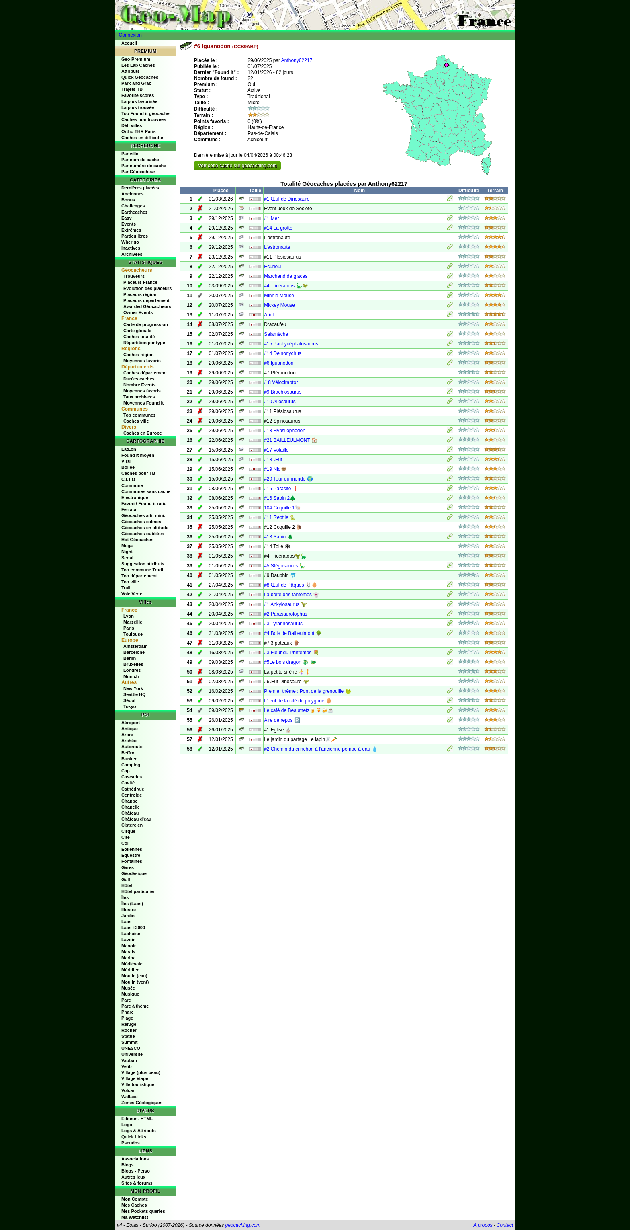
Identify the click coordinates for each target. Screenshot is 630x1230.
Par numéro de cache (143, 165)
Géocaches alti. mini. (143, 515)
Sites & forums (137, 1183)
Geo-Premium (135, 59)
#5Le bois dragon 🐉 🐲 (290, 662)
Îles (125, 897)
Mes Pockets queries (143, 1211)
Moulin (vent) (135, 981)
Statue (128, 1036)
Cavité (128, 782)
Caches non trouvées (143, 119)
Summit (129, 1042)
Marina (128, 957)
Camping (130, 764)
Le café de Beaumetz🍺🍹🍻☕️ (298, 710)
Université (132, 1054)
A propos (483, 1225)
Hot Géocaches (137, 539)
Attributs (130, 71)
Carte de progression (145, 324)
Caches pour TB (138, 473)
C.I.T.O (128, 479)
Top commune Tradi (142, 569)
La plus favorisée (139, 101)
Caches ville (136, 421)
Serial (127, 557)
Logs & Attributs (138, 1130)
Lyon (128, 616)
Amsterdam (135, 646)
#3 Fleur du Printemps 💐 (291, 652)
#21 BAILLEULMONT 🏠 (290, 440)
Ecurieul (272, 266)
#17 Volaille (276, 450)
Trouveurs (134, 276)
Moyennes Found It (143, 402)
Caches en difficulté (142, 137)
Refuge (128, 1024)
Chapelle (130, 807)
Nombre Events (139, 384)
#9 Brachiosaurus (282, 392)
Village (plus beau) (140, 1072)
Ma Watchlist (134, 1217)
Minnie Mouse (279, 295)
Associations (135, 1158)
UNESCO (130, 1048)
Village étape (134, 1078)
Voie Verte (131, 593)
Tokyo (129, 706)
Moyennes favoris (142, 360)
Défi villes (131, 125)
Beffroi (128, 752)
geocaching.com (242, 1225)
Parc (126, 1000)
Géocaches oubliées (142, 533)
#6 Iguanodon (278, 363)
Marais (128, 951)
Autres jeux (133, 1177)
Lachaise (130, 933)
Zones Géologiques (141, 1102)
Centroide (131, 795)
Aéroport (130, 722)
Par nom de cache (140, 159)
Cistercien (132, 825)
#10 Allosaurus (280, 402)
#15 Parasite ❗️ (281, 488)
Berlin (129, 658)
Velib (126, 1066)
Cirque (128, 831)
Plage (127, 1018)
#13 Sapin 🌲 (278, 537)
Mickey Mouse (279, 305)
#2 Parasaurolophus (285, 614)
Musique (130, 994)
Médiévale (132, 963)
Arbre (127, 734)
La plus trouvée (137, 107)
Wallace (129, 1096)
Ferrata (128, 509)
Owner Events (138, 312)
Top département (139, 575)
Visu (126, 461)
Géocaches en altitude (144, 527)
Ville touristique (137, 1084)
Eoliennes (131, 849)
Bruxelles (133, 664)
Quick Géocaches (139, 77)
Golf (125, 879)
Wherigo (130, 242)
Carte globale (137, 330)
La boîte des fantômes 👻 (291, 595)
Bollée (128, 467)
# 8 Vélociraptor (281, 382)
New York (133, 688)
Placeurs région (140, 294)
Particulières (134, 236)
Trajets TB (132, 89)
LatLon (128, 449)
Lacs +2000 (133, 927)
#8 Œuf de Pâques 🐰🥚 (290, 585)
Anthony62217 (296, 60)
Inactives (130, 248)
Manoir (128, 945)
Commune (132, 485)
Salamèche (276, 334)
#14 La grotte (278, 228)
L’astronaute (277, 247)
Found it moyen (137, 455)
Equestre (130, 855)
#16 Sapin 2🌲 (280, 498)
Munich (131, 676)
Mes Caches (134, 1205)
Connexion (130, 35)
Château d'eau (136, 819)
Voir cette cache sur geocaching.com (237, 165)
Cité (125, 837)
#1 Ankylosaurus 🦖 (285, 604)
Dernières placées (140, 187)
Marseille (132, 622)
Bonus (128, 199)
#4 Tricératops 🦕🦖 (286, 286)
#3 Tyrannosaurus (283, 623)
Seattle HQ (134, 694)
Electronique (134, 497)
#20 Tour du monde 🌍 (288, 479)
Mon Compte (134, 1199)
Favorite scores (137, 95)
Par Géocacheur (138, 171)
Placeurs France (140, 282)
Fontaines (131, 861)
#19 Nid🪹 (275, 469)
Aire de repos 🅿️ (282, 720)
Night (127, 551)
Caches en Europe (142, 433)
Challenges (133, 205)
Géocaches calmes (141, 521)
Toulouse (133, 634)
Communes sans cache (145, 491)
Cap (125, 770)
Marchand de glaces (285, 276)
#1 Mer (271, 218)
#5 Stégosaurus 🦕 (284, 566)
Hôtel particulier (138, 891)
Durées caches (139, 378)
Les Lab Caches (138, 65)
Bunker (129, 758)
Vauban (129, 1060)
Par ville (129, 153)
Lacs (126, 921)
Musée (128, 988)
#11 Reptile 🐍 (280, 517)
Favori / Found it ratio (143, 503)
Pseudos (130, 1142)
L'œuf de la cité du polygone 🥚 (298, 701)
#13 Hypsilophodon (284, 430)
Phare (127, 1012)
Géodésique (134, 873)
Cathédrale (132, 788)
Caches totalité (139, 336)
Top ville (130, 581)
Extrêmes (131, 230)
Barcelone (134, 652)
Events (128, 224)
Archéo (129, 740)
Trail (126, 587)
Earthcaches (134, 211)
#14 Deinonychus (282, 353)
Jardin (128, 915)
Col (125, 843)
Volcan (128, 1090)
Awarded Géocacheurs (147, 306)
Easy (126, 218)
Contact (505, 1225)
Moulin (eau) (134, 975)
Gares (127, 867)
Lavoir (128, 939)
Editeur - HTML (137, 1118)
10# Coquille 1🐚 (282, 508)
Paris (128, 628)
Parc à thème (135, 1006)
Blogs (127, 1164)
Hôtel (127, 885)
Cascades (131, 776)
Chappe (129, 801)
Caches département (145, 372)
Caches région (138, 354)
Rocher (129, 1030)
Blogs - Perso (135, 1170)
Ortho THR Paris (138, 131)
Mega (127, 545)
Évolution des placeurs (147, 288)
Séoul (129, 700)
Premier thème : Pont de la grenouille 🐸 (307, 691)
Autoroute (132, 746)
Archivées (132, 254)
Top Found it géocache (145, 113)
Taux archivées (139, 396)
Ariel (269, 315)
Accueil (129, 43)
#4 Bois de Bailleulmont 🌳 (293, 633)
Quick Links (133, 1136)
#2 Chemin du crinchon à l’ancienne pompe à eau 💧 (321, 749)
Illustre (128, 909)
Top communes (139, 415)
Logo (126, 1124)
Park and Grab (136, 83)
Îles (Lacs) (132, 903)
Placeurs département (146, 300)
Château (130, 813)
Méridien (130, 969)
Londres (132, 670)
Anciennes (132, 193)
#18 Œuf (273, 459)
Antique (129, 728)
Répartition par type (144, 342)
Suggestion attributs (142, 563)
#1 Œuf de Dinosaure (286, 199)
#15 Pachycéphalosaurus (291, 344)
